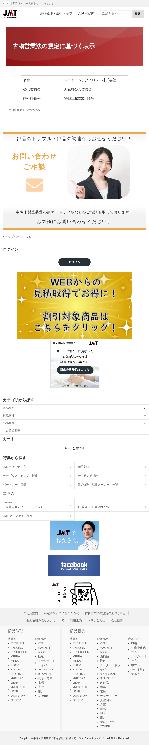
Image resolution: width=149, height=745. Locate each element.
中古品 (135, 665)
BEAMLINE (45, 673)
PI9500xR (17, 673)
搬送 (41, 656)
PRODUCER (19, 652)
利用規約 (76, 620)
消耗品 (104, 656)
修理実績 (83, 466)
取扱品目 (41, 639)
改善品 (104, 682)
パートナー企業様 (14, 484)
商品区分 (9, 408)
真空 (41, 686)
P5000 (15, 665)
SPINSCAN (45, 669)
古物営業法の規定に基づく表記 (105, 613)
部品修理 (9, 415)
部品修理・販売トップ (56, 13)
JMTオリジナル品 (14, 466)
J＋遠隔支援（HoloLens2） (95, 507)
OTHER (16, 700)
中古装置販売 (11, 430)
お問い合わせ (96, 620)
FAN (103, 713)
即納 (134, 643)
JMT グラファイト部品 (18, 515)
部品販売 (9, 423)
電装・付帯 (107, 721)
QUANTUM (18, 695)
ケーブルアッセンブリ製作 (20, 475)
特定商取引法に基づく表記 (61, 613)
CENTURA (18, 643)
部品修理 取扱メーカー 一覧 (98, 484)
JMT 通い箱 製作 (88, 475)
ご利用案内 (86, 13)
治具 (103, 686)
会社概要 (117, 620)
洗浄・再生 (45, 678)
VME (41, 643)
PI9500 (15, 669)
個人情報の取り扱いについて (45, 620)
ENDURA (17, 647)
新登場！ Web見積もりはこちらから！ (34, 3)
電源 (41, 682)
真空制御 (106, 700)
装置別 (12, 639)
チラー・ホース (110, 695)
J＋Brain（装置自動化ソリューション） (23, 505)
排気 (103, 708)
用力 (41, 691)
